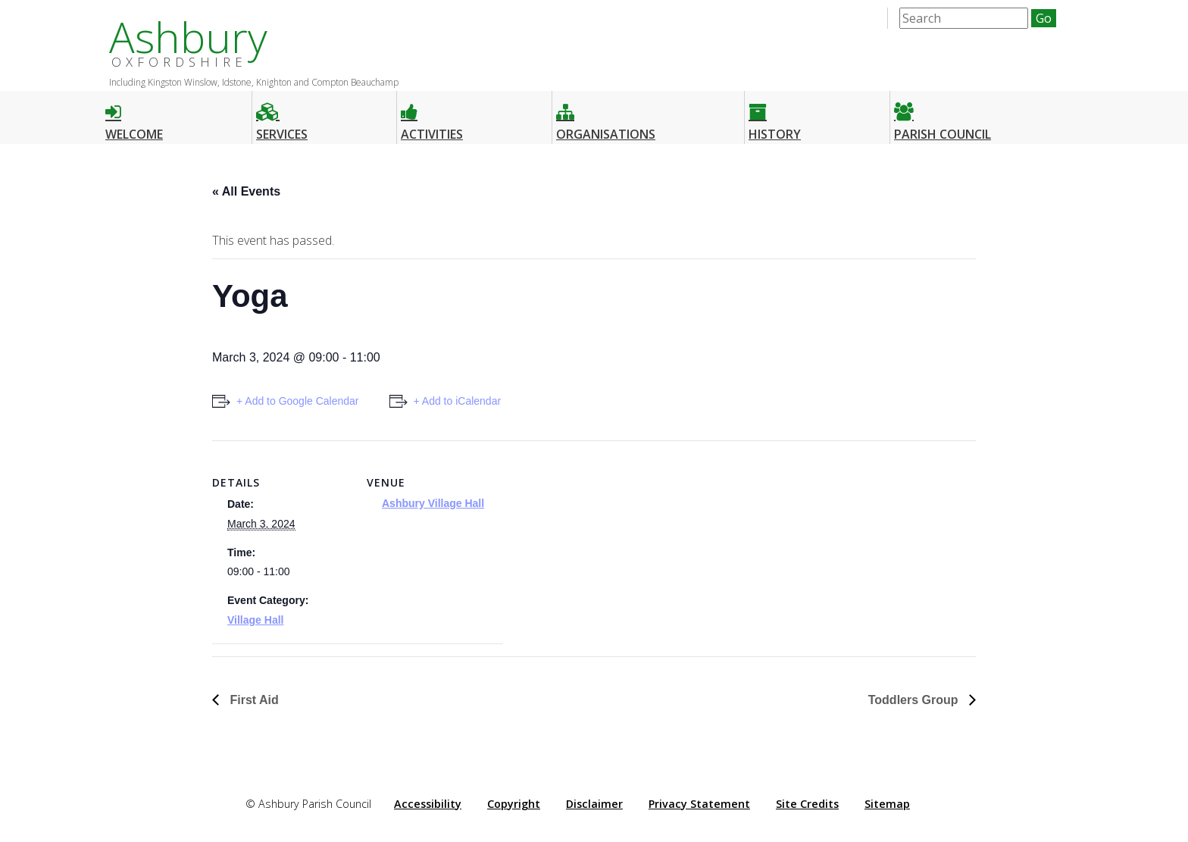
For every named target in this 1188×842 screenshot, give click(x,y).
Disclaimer (594, 804)
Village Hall (255, 620)
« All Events (246, 191)
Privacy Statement (699, 804)
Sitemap (887, 804)
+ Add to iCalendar (458, 401)
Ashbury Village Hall (433, 503)
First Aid (253, 699)
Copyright (513, 804)
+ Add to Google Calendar (297, 401)
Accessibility (427, 804)
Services (282, 115)
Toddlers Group (914, 699)
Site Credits (807, 804)
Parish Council (942, 115)
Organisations (605, 115)
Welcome (134, 115)
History (775, 115)
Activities (432, 115)
